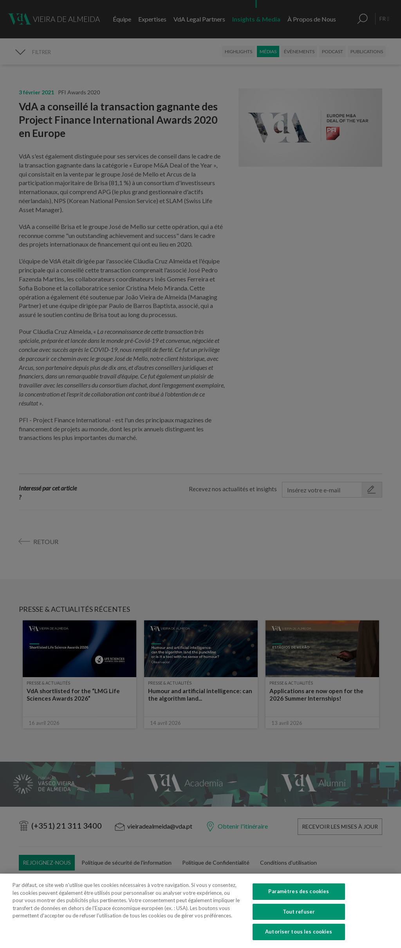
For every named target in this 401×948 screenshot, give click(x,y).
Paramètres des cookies (298, 908)
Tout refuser (299, 928)
